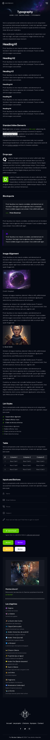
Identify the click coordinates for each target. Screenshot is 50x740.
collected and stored (33, 535)
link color (32, 129)
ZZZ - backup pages (22, 15)
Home (12, 15)
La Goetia (9, 595)
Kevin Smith (8, 347)
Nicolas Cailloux (17, 737)
